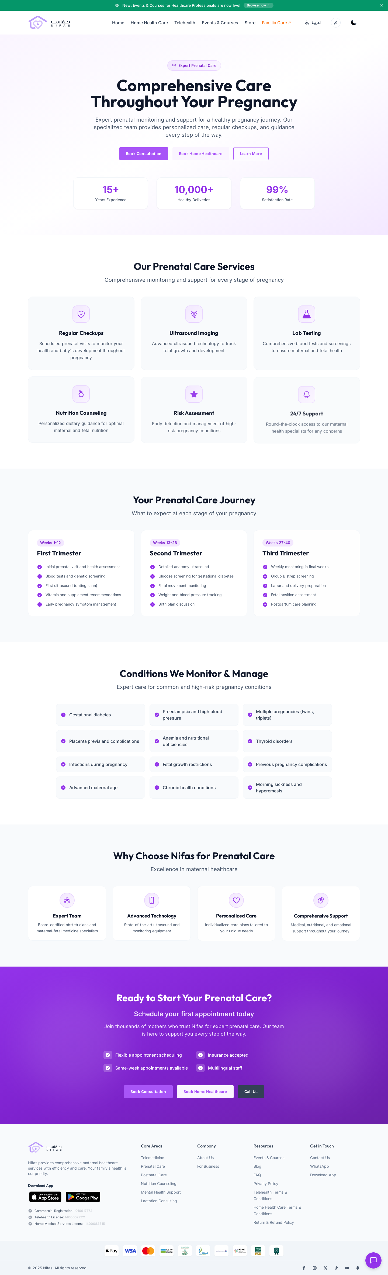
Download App (323, 1175)
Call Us (251, 1094)
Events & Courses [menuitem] (220, 22)
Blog (257, 1166)
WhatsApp (319, 1166)
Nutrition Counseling (158, 1183)
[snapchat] (358, 1268)
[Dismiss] (381, 5)
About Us (205, 1157)
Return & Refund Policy (274, 1222)
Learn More (251, 153)
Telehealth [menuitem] (184, 22)
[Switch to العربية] (312, 23)
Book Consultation (144, 153)
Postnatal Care (154, 1175)
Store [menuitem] (250, 22)
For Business (208, 1166)
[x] (325, 1268)
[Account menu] (336, 23)
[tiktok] (336, 1268)
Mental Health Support (161, 1192)
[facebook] (304, 1268)
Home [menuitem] (118, 22)
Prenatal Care (153, 1166)
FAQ (257, 1175)
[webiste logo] (79, 1148)
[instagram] (315, 1268)
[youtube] (347, 1268)
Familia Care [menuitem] (276, 22)
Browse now (258, 5)
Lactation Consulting (159, 1200)
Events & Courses (269, 1157)
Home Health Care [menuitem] (149, 22)
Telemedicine (152, 1157)
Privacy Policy (266, 1183)
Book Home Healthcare (201, 153)
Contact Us (320, 1157)
